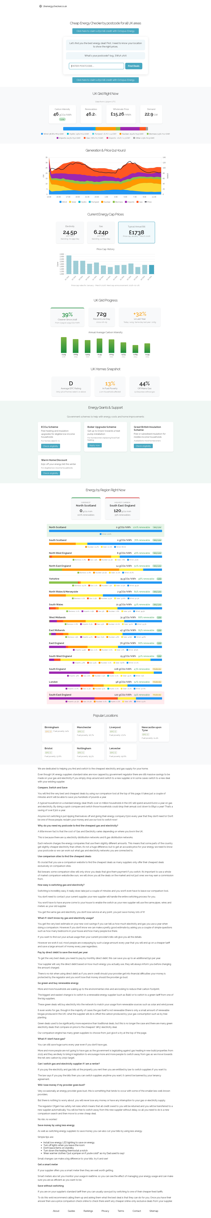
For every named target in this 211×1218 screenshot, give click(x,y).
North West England (60, 553)
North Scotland (57, 527)
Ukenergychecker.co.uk (53, 6)
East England (56, 643)
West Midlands (57, 617)
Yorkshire (54, 578)
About (56, 1211)
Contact (137, 1211)
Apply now (94, 445)
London (53, 682)
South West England (60, 656)
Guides (71, 1211)
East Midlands (57, 630)
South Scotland (57, 540)
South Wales (56, 604)
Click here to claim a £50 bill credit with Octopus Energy (106, 31)
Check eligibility (50, 446)
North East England (60, 566)
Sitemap (154, 1211)
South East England (60, 694)
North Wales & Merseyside (63, 591)
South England (57, 669)
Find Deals (133, 66)
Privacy (105, 1211)
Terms (121, 1211)
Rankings (88, 1211)
